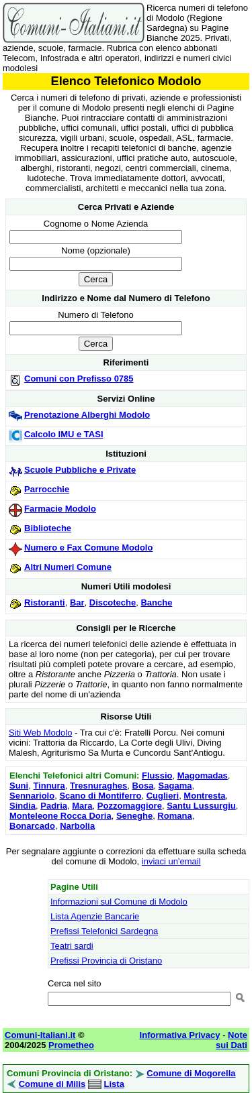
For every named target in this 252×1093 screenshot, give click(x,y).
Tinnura (49, 786)
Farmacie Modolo (60, 509)
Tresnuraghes (98, 786)
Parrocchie (46, 489)
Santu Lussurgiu (201, 806)
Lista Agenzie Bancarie (94, 916)
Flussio (157, 775)
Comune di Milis (52, 1084)
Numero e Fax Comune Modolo (88, 547)
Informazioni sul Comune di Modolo (118, 902)
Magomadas (202, 775)
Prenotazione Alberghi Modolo (87, 415)
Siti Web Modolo (40, 733)
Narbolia (77, 826)
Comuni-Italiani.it (40, 1035)
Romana (174, 816)
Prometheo (71, 1045)
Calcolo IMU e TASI (63, 434)
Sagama (175, 786)
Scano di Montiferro (100, 796)
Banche (156, 602)
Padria (53, 806)
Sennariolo (31, 796)
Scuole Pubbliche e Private (80, 470)
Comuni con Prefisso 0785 (79, 378)
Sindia (22, 806)
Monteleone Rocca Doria (60, 816)
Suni (18, 786)
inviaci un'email (171, 861)
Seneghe (134, 816)
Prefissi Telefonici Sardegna (104, 931)
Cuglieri (162, 796)
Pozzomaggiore (129, 806)
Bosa (143, 786)
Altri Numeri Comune (68, 567)
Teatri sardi (71, 946)
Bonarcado (32, 826)
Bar (77, 602)
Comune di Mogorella (190, 1073)
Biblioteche (47, 528)
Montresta (204, 796)
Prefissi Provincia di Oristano (106, 961)
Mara (82, 806)
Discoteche (112, 602)
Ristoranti (44, 602)
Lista (114, 1084)
